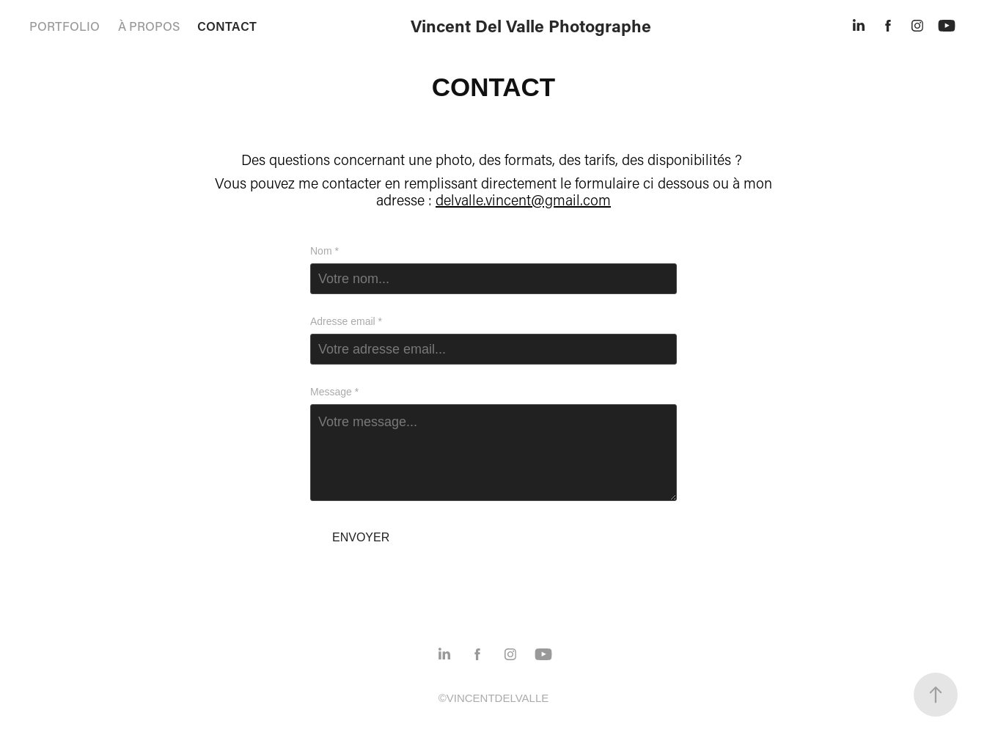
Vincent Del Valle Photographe (531, 26)
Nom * (324, 251)
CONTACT (227, 26)
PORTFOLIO (64, 26)
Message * (334, 392)
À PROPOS (149, 26)
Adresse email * (346, 321)
